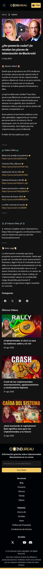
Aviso (21, 520)
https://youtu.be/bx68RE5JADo (15, 199)
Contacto (21, 487)
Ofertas (21, 491)
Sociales (21, 516)
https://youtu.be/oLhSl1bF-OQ (15, 166)
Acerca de (21, 512)
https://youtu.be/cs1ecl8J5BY (14, 208)
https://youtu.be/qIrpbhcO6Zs (15, 175)
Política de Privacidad (21, 525)
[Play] (21, 30)
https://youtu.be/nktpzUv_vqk (15, 183)
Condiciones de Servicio (21, 529)
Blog (21, 482)
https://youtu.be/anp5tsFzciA (14, 158)
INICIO (4, 15)
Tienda (21, 495)
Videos (21, 500)
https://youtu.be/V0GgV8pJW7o (15, 191)
